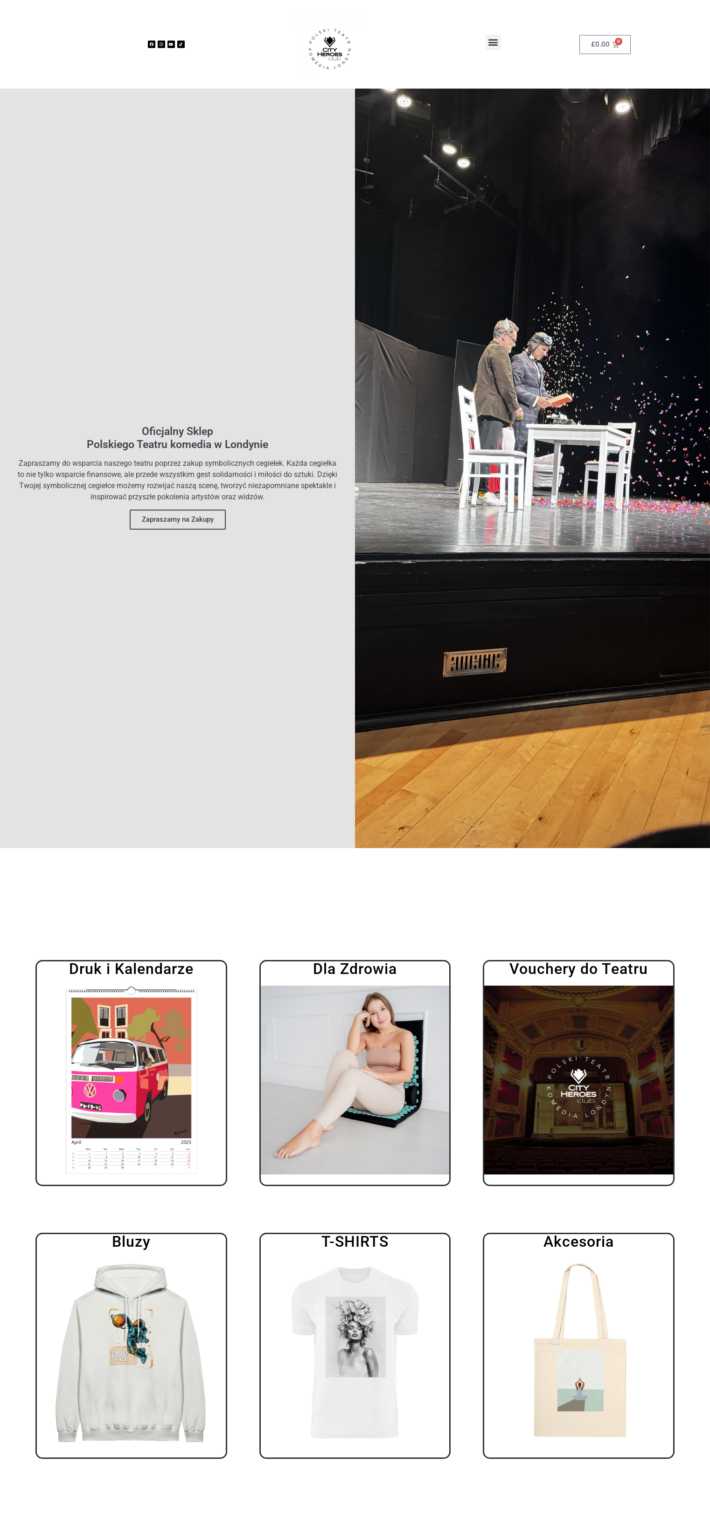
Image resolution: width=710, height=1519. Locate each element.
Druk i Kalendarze (131, 969)
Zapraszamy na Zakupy (178, 519)
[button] (493, 42)
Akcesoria (578, 1241)
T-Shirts (355, 1241)
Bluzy (131, 1241)
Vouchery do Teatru (578, 969)
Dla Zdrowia (355, 969)
